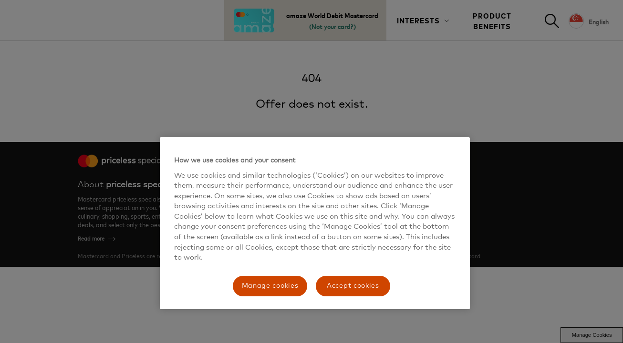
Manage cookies (270, 285)
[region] (315, 223)
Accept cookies (353, 285)
